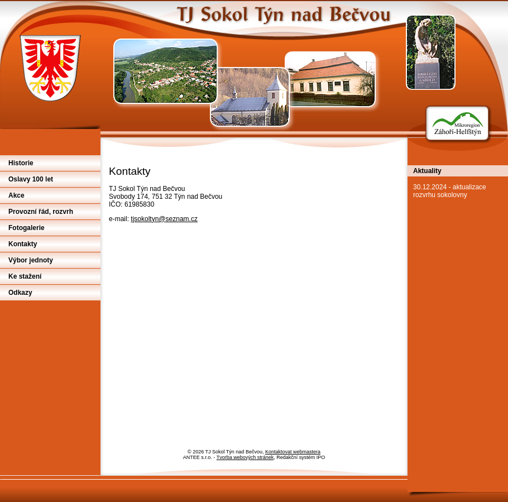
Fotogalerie (26, 228)
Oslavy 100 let (30, 179)
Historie (20, 163)
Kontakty (22, 244)
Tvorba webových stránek (245, 457)
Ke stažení (24, 276)
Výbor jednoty (30, 260)
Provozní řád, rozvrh (40, 212)
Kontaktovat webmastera (292, 452)
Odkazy (20, 293)
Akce (16, 195)
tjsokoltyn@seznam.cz (164, 219)
